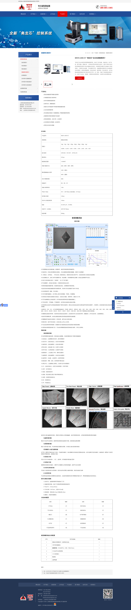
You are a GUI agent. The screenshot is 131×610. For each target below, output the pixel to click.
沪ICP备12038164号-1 (47, 605)
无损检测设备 (23, 91)
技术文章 (82, 14)
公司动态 (52, 14)
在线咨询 (79, 78)
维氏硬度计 (24, 69)
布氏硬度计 (24, 65)
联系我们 (91, 14)
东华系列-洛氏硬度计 (27, 85)
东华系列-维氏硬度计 (27, 81)
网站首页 (23, 14)
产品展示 (62, 14)
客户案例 (72, 14)
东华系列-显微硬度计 (27, 78)
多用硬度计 (24, 75)
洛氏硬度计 (24, 62)
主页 (92, 52)
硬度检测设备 (23, 59)
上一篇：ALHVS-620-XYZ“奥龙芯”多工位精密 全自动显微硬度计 (55, 571)
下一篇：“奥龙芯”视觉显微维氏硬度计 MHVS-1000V (53, 573)
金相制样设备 (23, 88)
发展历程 (42, 14)
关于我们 (33, 14)
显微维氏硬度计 (25, 72)
